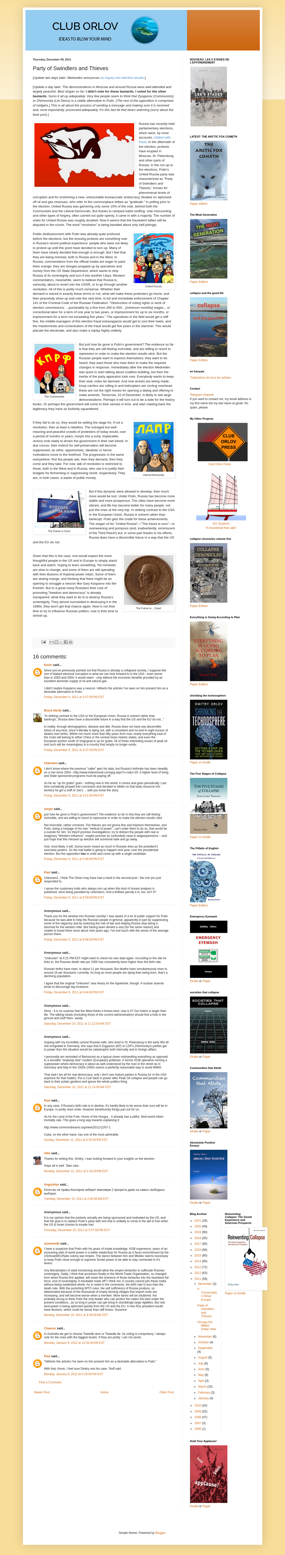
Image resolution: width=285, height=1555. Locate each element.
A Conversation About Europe (207, 1294)
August (203, 1357)
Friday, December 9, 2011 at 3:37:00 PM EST (74, 697)
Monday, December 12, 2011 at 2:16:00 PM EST (76, 1171)
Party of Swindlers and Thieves (205, 1311)
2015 (198, 1255)
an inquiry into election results (122, 78)
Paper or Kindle (200, 837)
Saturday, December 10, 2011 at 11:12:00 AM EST (77, 1023)
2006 (198, 1429)
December (205, 1284)
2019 (198, 1232)
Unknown (51, 763)
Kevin (48, 665)
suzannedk (52, 1243)
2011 (198, 1279)
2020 (198, 1226)
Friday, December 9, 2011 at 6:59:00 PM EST (74, 897)
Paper (206, 981)
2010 (198, 1405)
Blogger (160, 1533)
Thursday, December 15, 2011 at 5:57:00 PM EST (77, 1230)
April (201, 1381)
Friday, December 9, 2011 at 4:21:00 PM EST (74, 795)
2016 (198, 1250)
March (202, 1386)
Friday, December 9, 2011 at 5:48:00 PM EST (74, 859)
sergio (48, 809)
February (204, 1392)
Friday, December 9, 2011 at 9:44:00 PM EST (74, 992)
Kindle (194, 981)
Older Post (167, 1392)
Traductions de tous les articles (210, 377)
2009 (198, 1411)
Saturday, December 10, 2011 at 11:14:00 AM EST (77, 1087)
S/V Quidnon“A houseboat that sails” (221, 524)
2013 (198, 1267)
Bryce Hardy (53, 710)
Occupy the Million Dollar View (206, 1325)
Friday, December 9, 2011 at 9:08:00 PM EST (74, 939)
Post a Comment (50, 1382)
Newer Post (42, 1392)
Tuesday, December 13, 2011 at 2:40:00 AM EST (76, 1199)
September (205, 1348)
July (201, 1363)
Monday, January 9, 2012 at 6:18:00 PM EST (73, 1374)
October (203, 1342)
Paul (47, 872)
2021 (198, 1220)
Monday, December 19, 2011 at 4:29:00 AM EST (76, 1315)
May (201, 1375)
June (201, 1369)
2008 (198, 1417)
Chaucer (50, 1328)
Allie (47, 1153)
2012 (198, 1273)
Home (104, 1392)
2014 (198, 1261)
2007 (198, 1423)
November (205, 1336)
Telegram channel (202, 395)
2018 (198, 1238)
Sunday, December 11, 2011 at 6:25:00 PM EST (76, 1140)
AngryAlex (51, 1184)
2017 (198, 1244)
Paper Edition (199, 905)
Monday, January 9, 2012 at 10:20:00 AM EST (74, 1343)
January (203, 1398)
